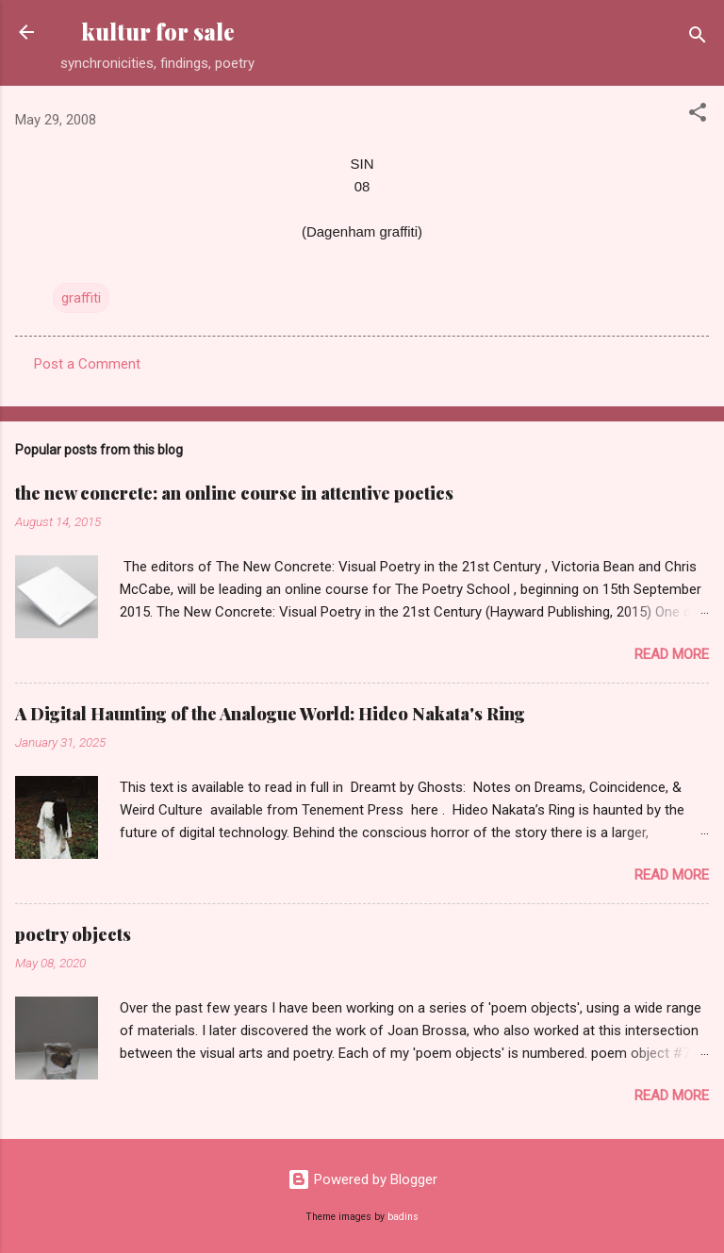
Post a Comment (87, 363)
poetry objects (73, 934)
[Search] (697, 38)
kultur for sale (158, 31)
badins (403, 1217)
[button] (697, 115)
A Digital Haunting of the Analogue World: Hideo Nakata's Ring (270, 713)
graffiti (81, 297)
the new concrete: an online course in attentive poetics (234, 493)
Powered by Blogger (362, 1179)
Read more (671, 654)
